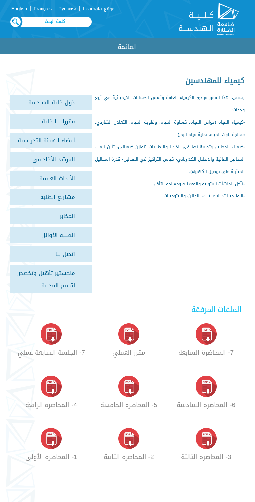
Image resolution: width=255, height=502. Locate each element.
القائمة (127, 47)
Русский (67, 8)
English (19, 8)
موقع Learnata (99, 8)
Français (43, 8)
